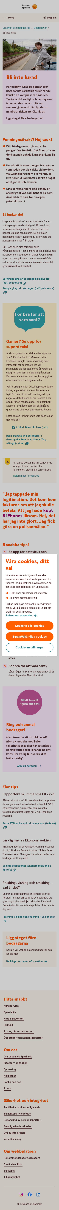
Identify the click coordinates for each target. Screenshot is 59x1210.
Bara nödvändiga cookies (29, 636)
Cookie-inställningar (29, 647)
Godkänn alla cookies (29, 626)
